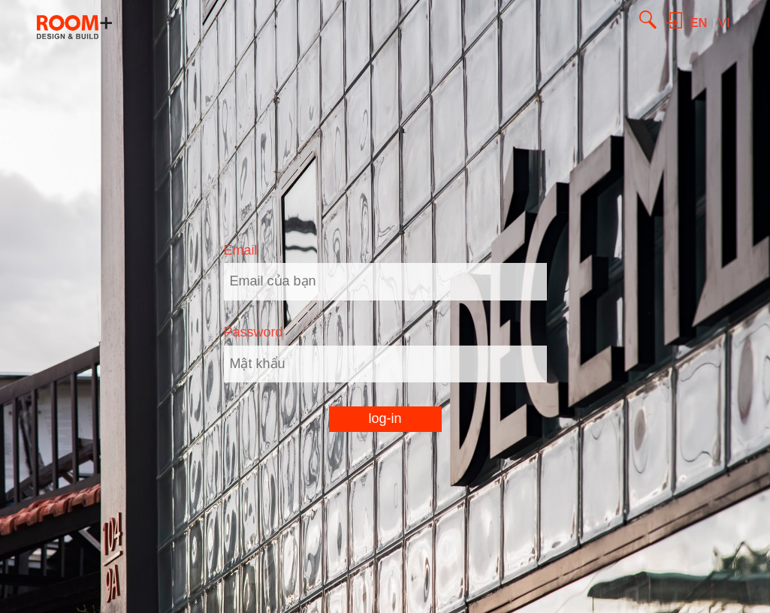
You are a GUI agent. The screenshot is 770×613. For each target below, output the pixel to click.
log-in (384, 418)
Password (253, 332)
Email (241, 250)
